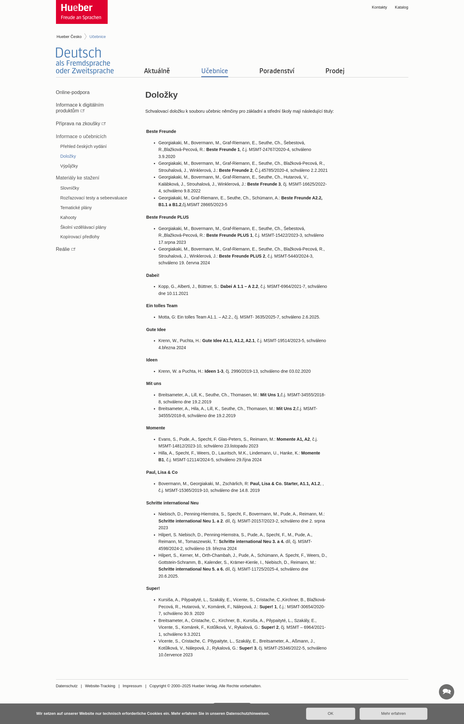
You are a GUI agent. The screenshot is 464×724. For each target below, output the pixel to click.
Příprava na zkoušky (78, 123)
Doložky (68, 156)
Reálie (63, 249)
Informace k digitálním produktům (80, 107)
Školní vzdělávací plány (83, 227)
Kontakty (379, 7)
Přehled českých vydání (83, 146)
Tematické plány (76, 207)
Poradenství (276, 70)
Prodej (334, 70)
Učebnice (214, 70)
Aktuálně (157, 70)
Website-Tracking (100, 686)
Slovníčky (69, 188)
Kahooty (68, 217)
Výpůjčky (69, 166)
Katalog (401, 7)
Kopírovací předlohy (79, 236)
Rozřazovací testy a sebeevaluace (93, 197)
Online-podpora (73, 92)
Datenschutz (67, 686)
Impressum (132, 686)
